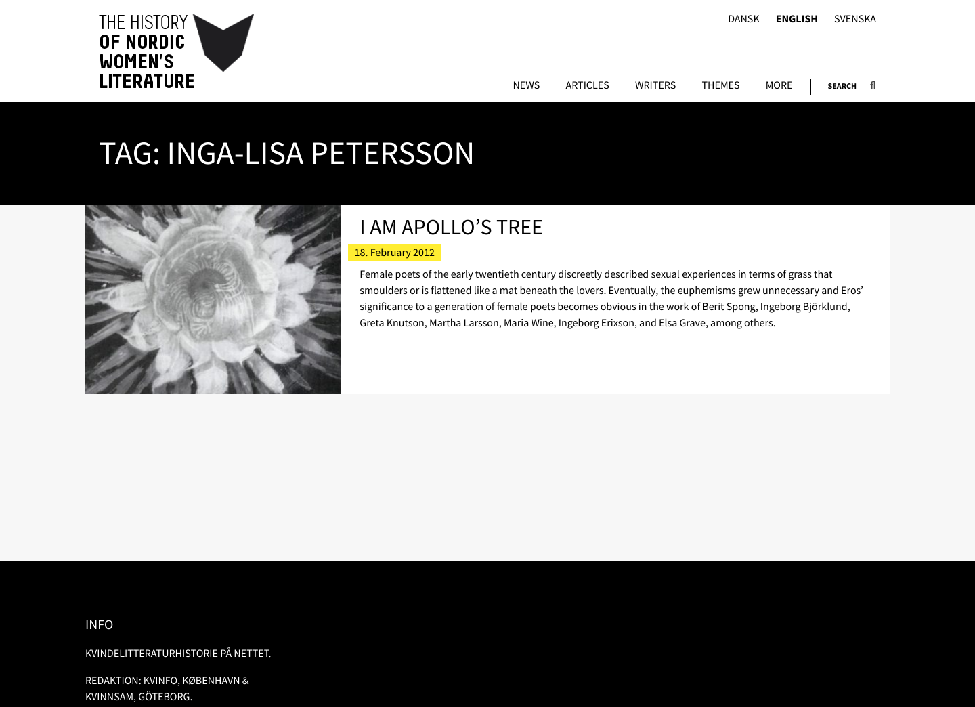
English (797, 19)
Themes (720, 86)
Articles (587, 86)
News (526, 86)
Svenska (855, 19)
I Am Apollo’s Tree (451, 226)
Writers (655, 86)
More (779, 86)
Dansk (744, 19)
